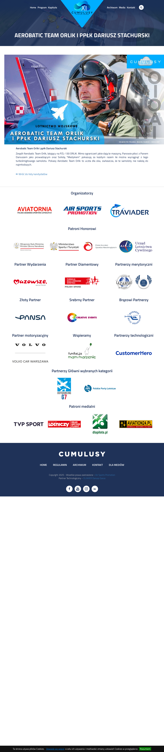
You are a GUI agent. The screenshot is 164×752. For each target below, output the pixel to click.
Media (122, 7)
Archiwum (112, 7)
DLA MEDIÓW (116, 465)
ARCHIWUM (79, 465)
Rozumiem (145, 749)
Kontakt (131, 7)
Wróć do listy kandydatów (31, 174)
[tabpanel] (34, 211)
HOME (43, 465)
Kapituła (52, 7)
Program (42, 7)
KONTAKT (97, 465)
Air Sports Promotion (105, 475)
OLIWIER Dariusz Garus (94, 478)
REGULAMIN (60, 465)
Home (33, 7)
